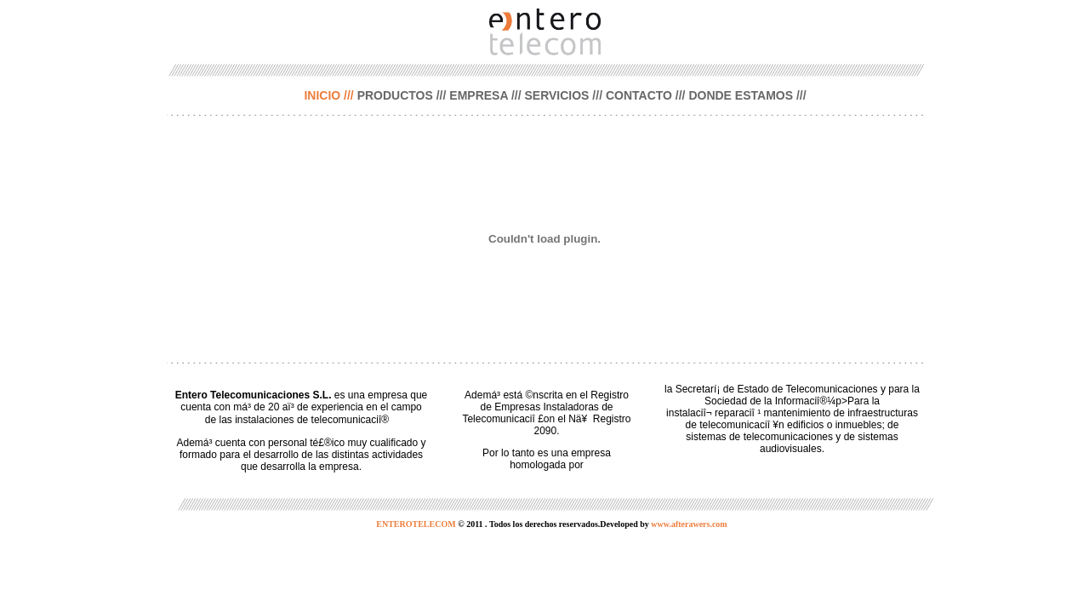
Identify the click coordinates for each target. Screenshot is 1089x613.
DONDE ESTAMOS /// (747, 95)
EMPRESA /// (485, 95)
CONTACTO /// (646, 95)
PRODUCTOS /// (402, 95)
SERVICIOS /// (563, 95)
